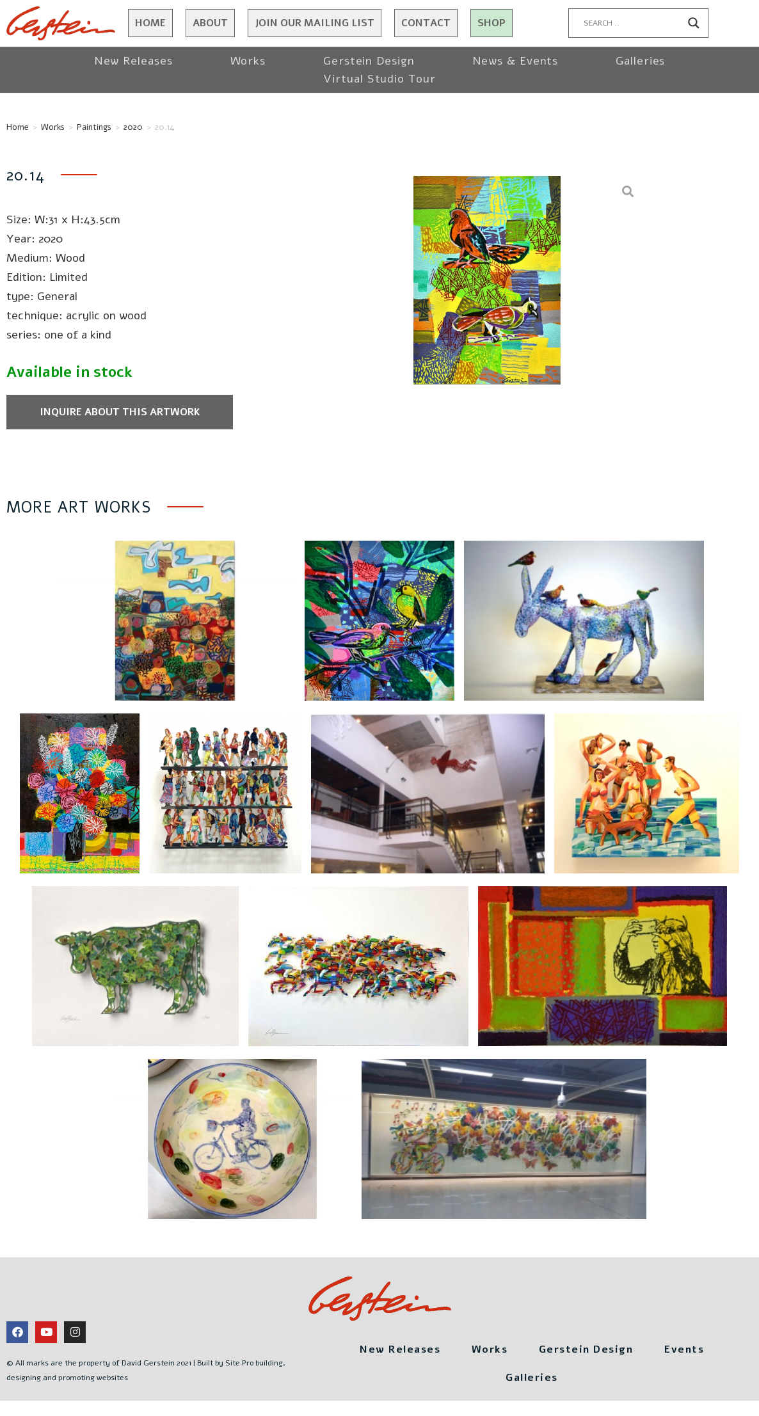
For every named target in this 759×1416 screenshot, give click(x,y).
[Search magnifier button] (694, 23)
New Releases (133, 60)
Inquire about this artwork (88, 419)
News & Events (515, 60)
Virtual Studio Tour (379, 78)
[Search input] (633, 23)
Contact (426, 23)
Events (707, 1359)
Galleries (640, 60)
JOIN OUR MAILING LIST (314, 23)
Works (248, 60)
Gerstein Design (369, 60)
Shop (491, 23)
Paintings (94, 127)
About (210, 23)
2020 (133, 127)
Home (150, 23)
